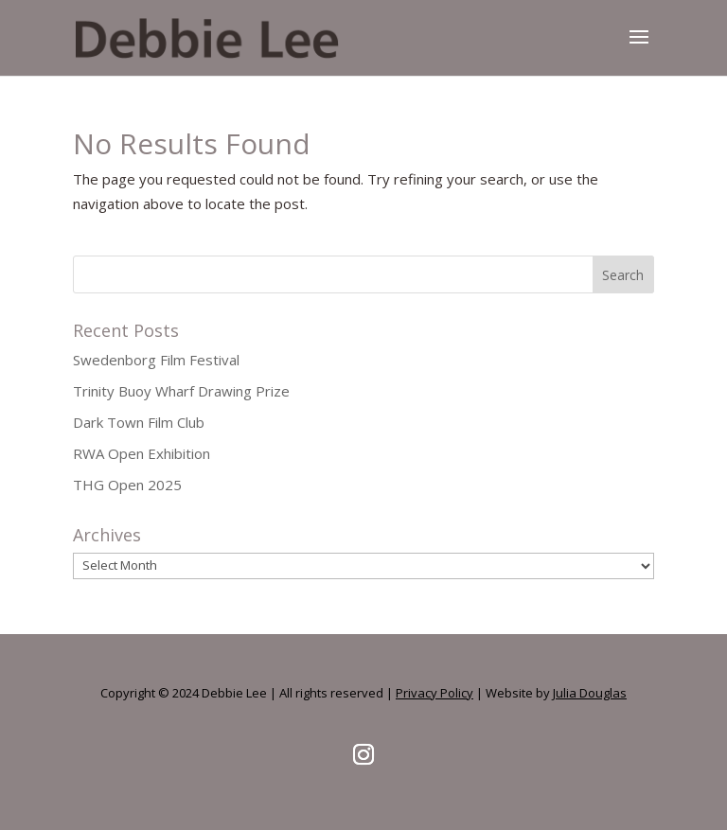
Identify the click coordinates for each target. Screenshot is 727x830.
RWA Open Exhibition (141, 453)
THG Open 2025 (127, 484)
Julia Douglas (590, 692)
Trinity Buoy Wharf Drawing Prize (181, 390)
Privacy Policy (434, 692)
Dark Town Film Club (138, 422)
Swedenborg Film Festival (156, 359)
